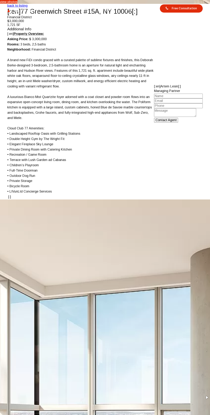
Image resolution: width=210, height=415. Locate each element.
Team (128, 9)
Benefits (84, 9)
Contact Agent (166, 120)
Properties (107, 9)
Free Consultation (181, 9)
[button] (207, 397)
